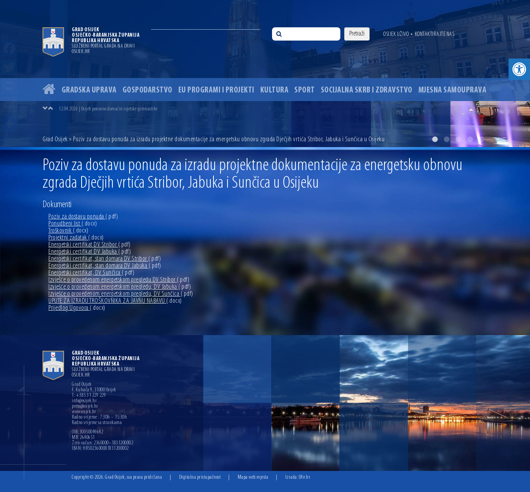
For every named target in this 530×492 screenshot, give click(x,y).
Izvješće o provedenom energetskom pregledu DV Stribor (118, 280)
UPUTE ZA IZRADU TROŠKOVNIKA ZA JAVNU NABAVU (115, 301)
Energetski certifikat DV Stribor (89, 245)
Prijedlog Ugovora (76, 308)
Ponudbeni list (72, 223)
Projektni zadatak (76, 238)
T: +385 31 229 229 (89, 395)
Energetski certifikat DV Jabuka (89, 252)
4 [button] (470, 139)
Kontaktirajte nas (435, 34)
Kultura (274, 90)
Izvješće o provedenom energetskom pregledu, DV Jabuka (119, 287)
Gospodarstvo (148, 90)
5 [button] (482, 139)
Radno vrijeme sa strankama (97, 423)
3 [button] (458, 139)
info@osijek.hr (84, 401)
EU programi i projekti (216, 90)
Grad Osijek (56, 139)
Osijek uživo (396, 34)
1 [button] (435, 139)
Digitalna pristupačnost (200, 477)
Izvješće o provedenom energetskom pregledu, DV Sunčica (120, 294)
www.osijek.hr (84, 412)
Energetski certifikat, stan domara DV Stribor (104, 259)
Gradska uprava (89, 90)
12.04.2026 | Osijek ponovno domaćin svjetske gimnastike (108, 109)
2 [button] (446, 139)
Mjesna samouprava (452, 90)
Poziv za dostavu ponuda (83, 216)
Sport (304, 90)
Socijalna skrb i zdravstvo (367, 90)
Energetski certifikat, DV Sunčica (91, 273)
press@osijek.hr (85, 406)
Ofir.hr (305, 477)
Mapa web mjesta (253, 477)
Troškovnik (68, 230)
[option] (265, 73)
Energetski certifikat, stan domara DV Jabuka (104, 266)
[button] (519, 69)
